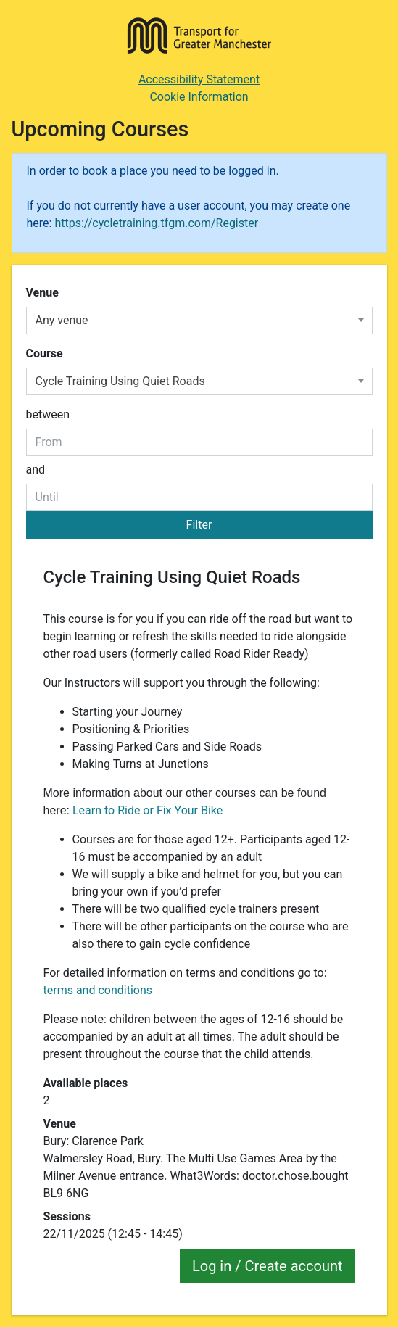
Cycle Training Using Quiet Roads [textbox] (120, 381)
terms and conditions (98, 990)
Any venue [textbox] (62, 320)
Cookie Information (198, 97)
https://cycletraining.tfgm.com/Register (156, 223)
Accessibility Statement (199, 79)
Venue (42, 292)
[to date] (199, 497)
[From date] (199, 442)
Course (44, 353)
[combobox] (199, 320)
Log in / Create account (267, 1266)
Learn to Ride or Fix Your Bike (147, 810)
